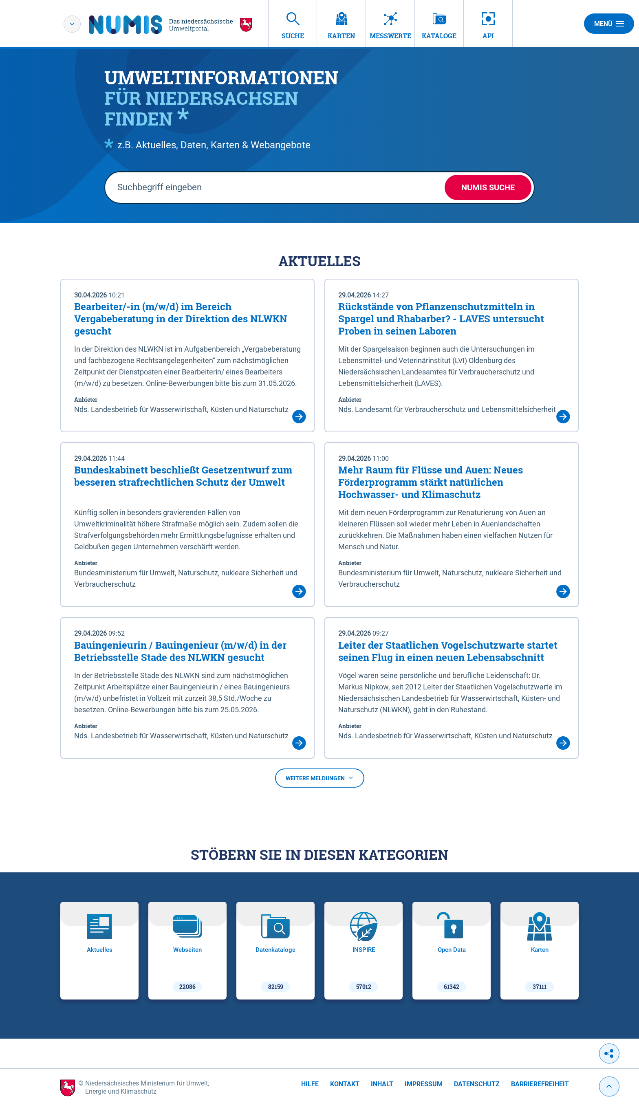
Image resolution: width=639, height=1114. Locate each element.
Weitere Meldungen (320, 778)
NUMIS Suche (488, 187)
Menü (609, 24)
